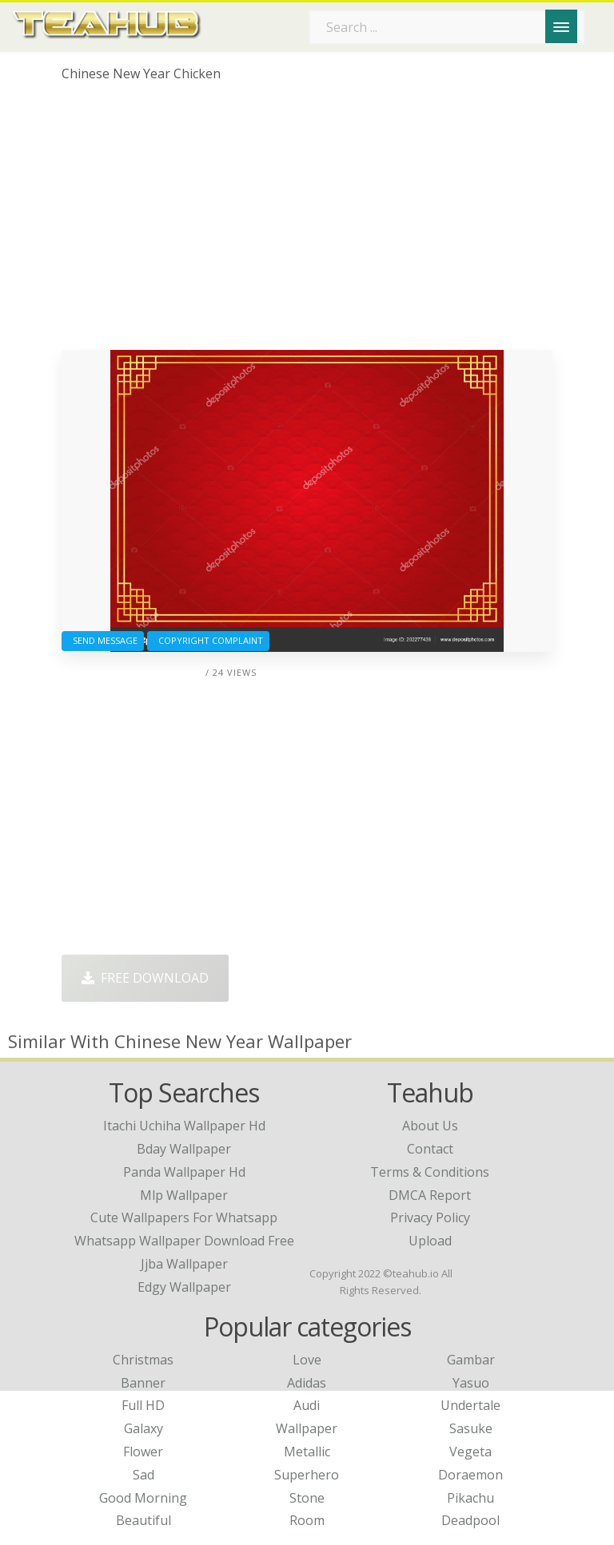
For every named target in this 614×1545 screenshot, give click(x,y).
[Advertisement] (307, 222)
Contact (430, 1149)
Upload (430, 1240)
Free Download (145, 978)
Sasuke (470, 1428)
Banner (143, 1383)
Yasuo (471, 1383)
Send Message (103, 640)
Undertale (470, 1405)
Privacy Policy (430, 1217)
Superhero (306, 1474)
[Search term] (447, 27)
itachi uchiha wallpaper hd (184, 1125)
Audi (306, 1405)
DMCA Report (430, 1195)
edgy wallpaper (184, 1287)
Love (307, 1359)
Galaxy (143, 1428)
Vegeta (470, 1451)
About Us (430, 1125)
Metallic (307, 1451)
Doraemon (470, 1474)
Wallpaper (306, 1428)
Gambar (471, 1359)
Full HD (143, 1405)
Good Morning (143, 1498)
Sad (143, 1474)
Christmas (143, 1359)
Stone (307, 1498)
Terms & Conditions (429, 1172)
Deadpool (470, 1520)
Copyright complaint (208, 640)
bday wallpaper (184, 1149)
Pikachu (470, 1498)
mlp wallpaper (184, 1195)
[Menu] (561, 26)
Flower (143, 1451)
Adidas (306, 1383)
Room (307, 1520)
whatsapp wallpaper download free (184, 1240)
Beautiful (143, 1520)
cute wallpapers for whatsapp (183, 1217)
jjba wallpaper (184, 1264)
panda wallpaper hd (184, 1172)
